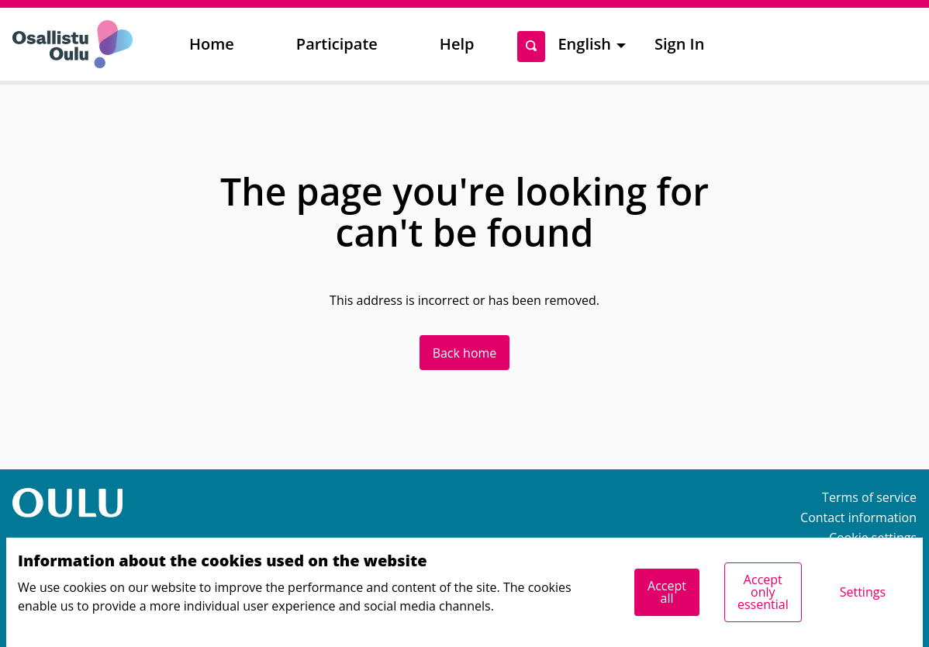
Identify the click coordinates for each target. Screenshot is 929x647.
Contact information (858, 517)
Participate (337, 43)
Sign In (679, 43)
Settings (863, 591)
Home (211, 43)
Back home (465, 353)
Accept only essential (763, 592)
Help (457, 43)
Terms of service (869, 497)
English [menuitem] (584, 43)
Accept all (667, 592)
